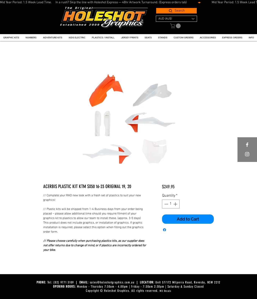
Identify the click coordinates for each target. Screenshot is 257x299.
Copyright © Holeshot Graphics (107, 291)
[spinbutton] (170, 204)
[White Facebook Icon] (247, 145)
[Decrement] (166, 204)
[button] (176, 19)
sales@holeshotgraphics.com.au (112, 282)
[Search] (176, 11)
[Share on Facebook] (164, 230)
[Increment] (175, 204)
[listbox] (176, 19)
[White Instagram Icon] (247, 154)
